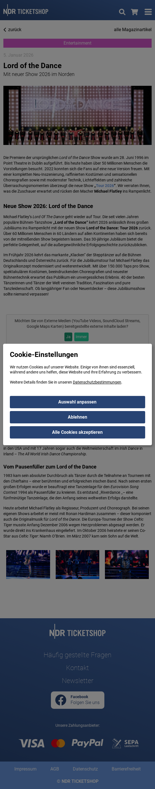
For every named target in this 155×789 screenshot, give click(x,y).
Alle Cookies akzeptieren (77, 432)
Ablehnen (77, 417)
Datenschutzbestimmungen (97, 382)
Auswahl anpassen (77, 402)
